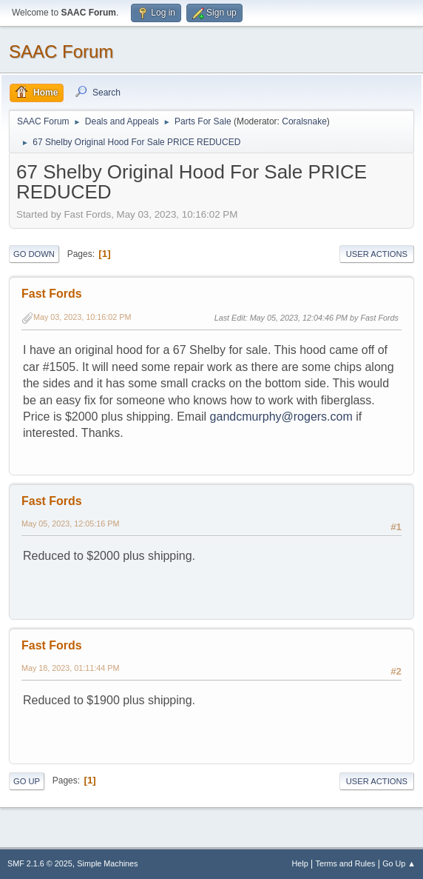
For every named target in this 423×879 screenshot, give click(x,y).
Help (300, 863)
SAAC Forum (61, 51)
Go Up (26, 781)
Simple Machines (107, 863)
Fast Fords (51, 293)
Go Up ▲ (399, 863)
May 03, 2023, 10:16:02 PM (82, 317)
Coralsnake (304, 121)
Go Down (34, 254)
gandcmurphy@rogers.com (281, 416)
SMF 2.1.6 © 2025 (39, 863)
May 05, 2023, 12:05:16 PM (70, 523)
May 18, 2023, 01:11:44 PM (70, 668)
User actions (376, 254)
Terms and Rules (346, 863)
